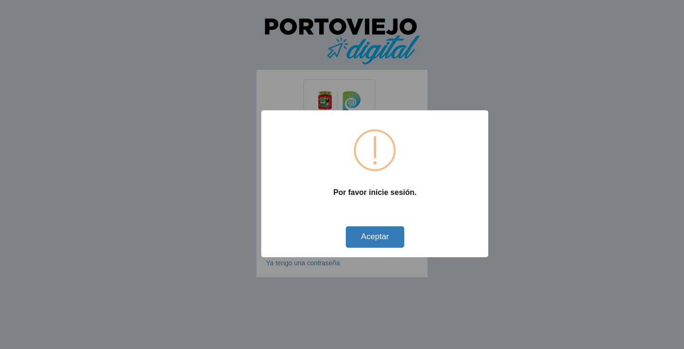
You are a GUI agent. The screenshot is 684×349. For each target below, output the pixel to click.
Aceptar (375, 236)
